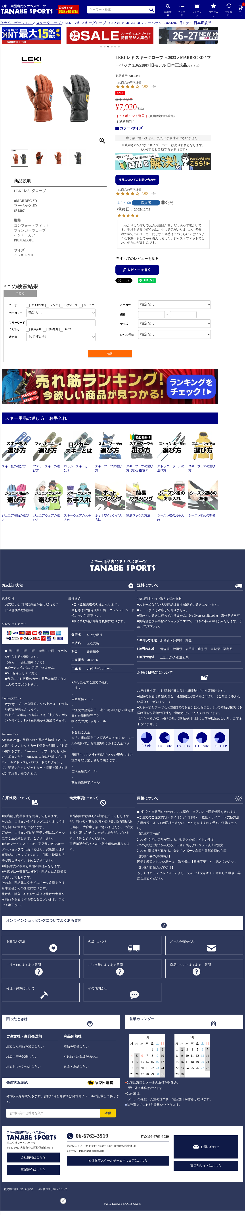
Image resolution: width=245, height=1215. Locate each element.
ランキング (197, 9)
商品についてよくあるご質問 (190, 964)
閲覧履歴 (228, 10)
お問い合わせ (210, 1147)
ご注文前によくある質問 (23, 964)
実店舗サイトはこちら (205, 1165)
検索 (151, 9)
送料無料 (53, 329)
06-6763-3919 (92, 1136)
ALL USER (37, 305)
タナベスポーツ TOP (16, 23)
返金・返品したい (76, 1066)
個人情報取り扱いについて (52, 1189)
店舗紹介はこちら (33, 1169)
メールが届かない (182, 941)
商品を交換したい (76, 1046)
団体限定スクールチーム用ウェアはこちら (117, 1160)
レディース (71, 305)
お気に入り (213, 10)
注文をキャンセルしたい (23, 1066)
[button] (4, 36)
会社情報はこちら (33, 1157)
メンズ (54, 305)
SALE (120, 93)
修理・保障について (20, 988)
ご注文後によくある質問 (105, 964)
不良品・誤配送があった (81, 1056)
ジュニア (89, 305)
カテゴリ (182, 11)
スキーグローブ (48, 23)
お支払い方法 (15, 941)
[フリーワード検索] (61, 322)
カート (241, 11)
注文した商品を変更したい (25, 1046)
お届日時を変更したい (22, 1056)
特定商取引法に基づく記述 (18, 1189)
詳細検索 (168, 10)
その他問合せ (97, 988)
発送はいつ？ (97, 941)
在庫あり (36, 329)
